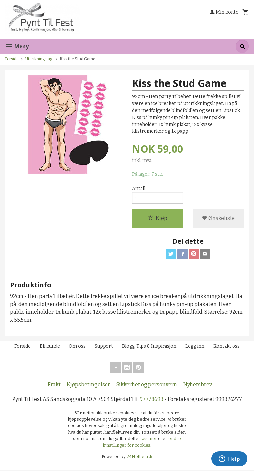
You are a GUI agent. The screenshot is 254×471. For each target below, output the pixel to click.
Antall (138, 189)
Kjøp (157, 219)
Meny (17, 46)
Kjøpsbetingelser (88, 385)
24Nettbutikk (139, 457)
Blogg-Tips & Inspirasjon (149, 347)
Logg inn (194, 347)
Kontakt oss (226, 347)
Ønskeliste (218, 219)
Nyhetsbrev (197, 385)
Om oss (77, 347)
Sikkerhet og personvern (146, 385)
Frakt (54, 385)
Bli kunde (50, 347)
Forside (12, 59)
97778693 (151, 400)
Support (104, 347)
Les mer (149, 439)
